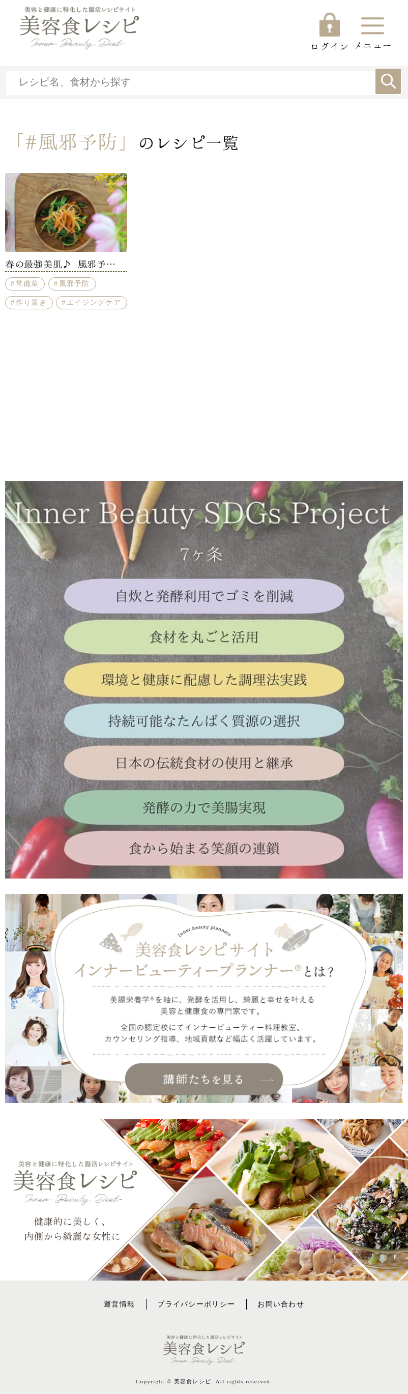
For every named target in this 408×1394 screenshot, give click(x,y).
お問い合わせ (280, 1304)
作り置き (31, 302)
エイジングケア (94, 302)
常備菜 (27, 283)
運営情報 (119, 1304)
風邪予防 (74, 283)
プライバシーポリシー (196, 1304)
